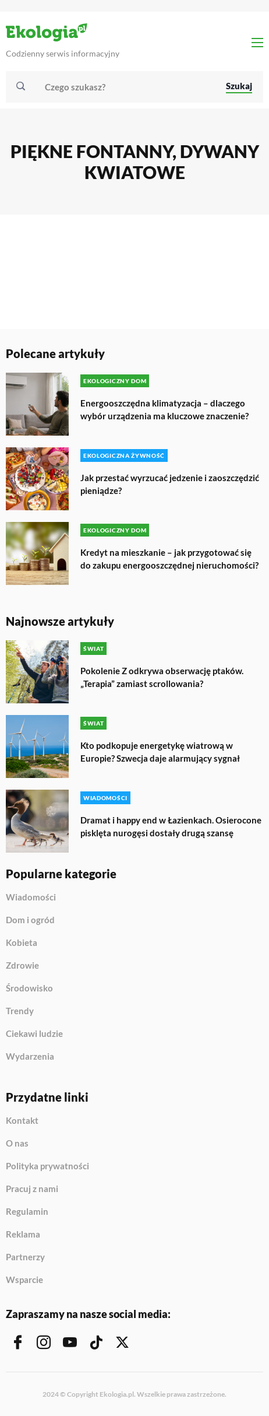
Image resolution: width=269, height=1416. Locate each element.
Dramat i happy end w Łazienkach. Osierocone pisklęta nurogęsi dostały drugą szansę (170, 826)
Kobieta (21, 943)
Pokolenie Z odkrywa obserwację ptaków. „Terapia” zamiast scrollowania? (161, 677)
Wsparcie (24, 1279)
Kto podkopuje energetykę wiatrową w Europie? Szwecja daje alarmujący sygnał (160, 751)
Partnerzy (25, 1257)
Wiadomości (31, 897)
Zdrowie (22, 965)
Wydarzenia (30, 1056)
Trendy (20, 1011)
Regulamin (27, 1212)
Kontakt (22, 1121)
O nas (17, 1143)
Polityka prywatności (47, 1166)
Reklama (23, 1234)
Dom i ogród (30, 920)
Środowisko (29, 988)
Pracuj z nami (32, 1189)
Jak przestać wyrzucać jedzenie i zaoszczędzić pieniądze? (169, 484)
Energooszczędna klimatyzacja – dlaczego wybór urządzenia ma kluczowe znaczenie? (164, 409)
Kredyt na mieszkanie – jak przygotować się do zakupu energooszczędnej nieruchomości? (169, 558)
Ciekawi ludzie (34, 1034)
